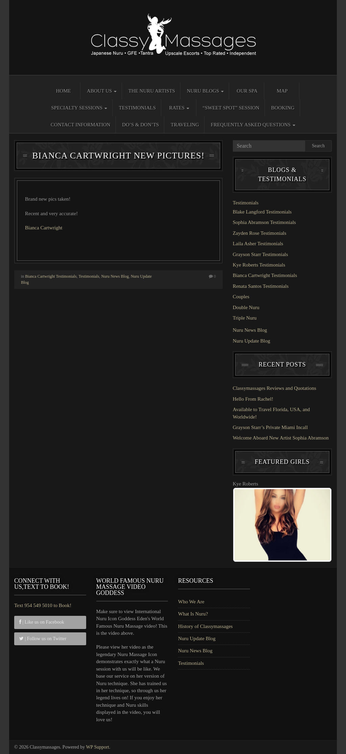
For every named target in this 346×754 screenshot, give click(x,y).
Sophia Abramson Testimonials (264, 222)
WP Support (97, 747)
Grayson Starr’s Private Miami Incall (270, 427)
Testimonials (137, 107)
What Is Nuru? (193, 614)
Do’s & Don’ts (140, 124)
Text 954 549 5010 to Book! (42, 605)
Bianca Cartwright (43, 227)
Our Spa (247, 91)
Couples (241, 296)
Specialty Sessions (79, 107)
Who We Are (191, 601)
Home (63, 91)
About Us (102, 91)
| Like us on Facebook (41, 622)
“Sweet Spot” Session (231, 107)
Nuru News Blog (115, 276)
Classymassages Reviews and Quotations (274, 388)
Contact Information (80, 124)
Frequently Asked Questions (253, 124)
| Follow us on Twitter (42, 638)
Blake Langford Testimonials (262, 212)
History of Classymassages (205, 626)
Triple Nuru (245, 318)
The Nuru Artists (151, 91)
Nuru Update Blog (251, 341)
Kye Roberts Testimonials (259, 265)
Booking (282, 107)
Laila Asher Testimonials (258, 243)
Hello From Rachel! (253, 399)
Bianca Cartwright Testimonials (50, 276)
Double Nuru (246, 307)
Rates (179, 107)
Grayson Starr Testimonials (260, 254)
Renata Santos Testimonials (261, 286)
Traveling (185, 124)
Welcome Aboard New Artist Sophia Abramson (281, 438)
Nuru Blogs (205, 91)
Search (318, 145)
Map (282, 91)
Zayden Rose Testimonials (260, 233)
